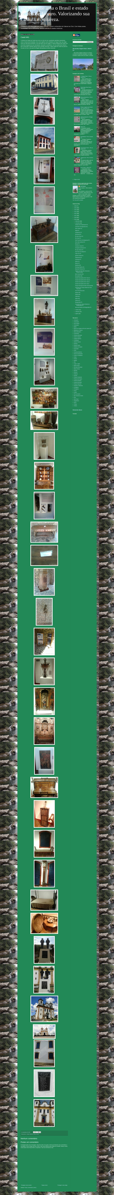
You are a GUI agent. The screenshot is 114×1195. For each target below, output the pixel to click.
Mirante (75, 370)
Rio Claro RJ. (78, 238)
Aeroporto (76, 320)
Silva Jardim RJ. (78, 228)
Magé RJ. (77, 230)
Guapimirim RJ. (78, 232)
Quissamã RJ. (78, 234)
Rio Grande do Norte (78, 395)
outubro (77, 309)
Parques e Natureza (78, 385)
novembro (77, 223)
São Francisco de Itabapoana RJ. (82, 240)
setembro (77, 311)
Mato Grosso (77, 365)
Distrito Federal (77, 342)
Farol (75, 350)
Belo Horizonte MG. (79, 274)
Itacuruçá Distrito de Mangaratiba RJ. (83, 307)
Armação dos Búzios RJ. (80, 247)
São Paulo (76, 399)
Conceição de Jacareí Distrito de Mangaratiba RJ (82, 305)
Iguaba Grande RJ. (79, 255)
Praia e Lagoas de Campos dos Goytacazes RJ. (87, 108)
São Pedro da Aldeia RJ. (80, 251)
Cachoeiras (76, 333)
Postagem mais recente (26, 1185)
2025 (75, 207)
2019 (75, 219)
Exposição (76, 348)
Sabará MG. (77, 294)
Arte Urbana (76, 323)
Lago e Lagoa (77, 363)
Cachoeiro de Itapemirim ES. (81, 226)
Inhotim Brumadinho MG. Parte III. (82, 279)
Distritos (76, 343)
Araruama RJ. (78, 259)
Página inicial (44, 1185)
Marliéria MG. (78, 265)
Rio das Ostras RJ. (79, 249)
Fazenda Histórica (78, 352)
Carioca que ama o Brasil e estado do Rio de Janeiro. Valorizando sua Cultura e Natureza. (55, 13)
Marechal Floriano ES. (80, 269)
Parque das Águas (78, 379)
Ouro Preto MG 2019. (80, 290)
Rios (75, 397)
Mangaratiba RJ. (78, 302)
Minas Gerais (36, 1134)
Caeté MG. (77, 296)
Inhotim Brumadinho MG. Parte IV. (82, 278)
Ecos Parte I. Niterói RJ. (86, 167)
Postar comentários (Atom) (30, 1187)
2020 (75, 217)
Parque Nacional (77, 384)
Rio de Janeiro (77, 394)
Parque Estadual (77, 380)
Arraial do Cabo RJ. (79, 246)
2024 (75, 209)
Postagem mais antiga (62, 1185)
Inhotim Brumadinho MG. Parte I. (82, 283)
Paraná (75, 375)
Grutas (75, 358)
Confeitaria (76, 340)
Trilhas (75, 404)
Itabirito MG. (77, 292)
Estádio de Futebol (78, 347)
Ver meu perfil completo (78, 200)
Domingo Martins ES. (79, 267)
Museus (75, 372)
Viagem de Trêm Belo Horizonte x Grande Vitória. (82, 271)
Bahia (75, 326)
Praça (75, 390)
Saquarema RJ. (78, 257)
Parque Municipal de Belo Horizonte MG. (84, 285)
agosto (77, 313)
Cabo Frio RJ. (78, 253)
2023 (75, 211)
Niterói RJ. (77, 261)
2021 (75, 215)
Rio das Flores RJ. (79, 236)
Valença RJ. (77, 300)
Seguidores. (76, 400)
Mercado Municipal (78, 367)
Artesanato (76, 325)
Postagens (76, 387)
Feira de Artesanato (78, 353)
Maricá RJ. (83, 126)
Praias (75, 392)
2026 (75, 206)
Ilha (75, 362)
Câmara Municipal (78, 335)
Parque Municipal (78, 382)
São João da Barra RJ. (80, 242)
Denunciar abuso (77, 410)
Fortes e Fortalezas (78, 355)
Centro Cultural (77, 336)
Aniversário (76, 321)
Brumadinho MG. (79, 276)
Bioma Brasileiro (77, 331)
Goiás (75, 357)
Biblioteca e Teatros (78, 330)
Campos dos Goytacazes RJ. (81, 224)
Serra (75, 402)
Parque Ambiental (78, 377)
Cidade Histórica (30, 1134)
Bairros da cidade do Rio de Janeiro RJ (82, 328)
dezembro (77, 221)
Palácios (76, 373)
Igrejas (75, 360)
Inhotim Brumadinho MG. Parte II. (82, 281)
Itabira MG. (77, 298)
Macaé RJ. (77, 244)
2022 (75, 213)
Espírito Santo (77, 345)
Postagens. (76, 389)
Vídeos (75, 405)
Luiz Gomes (83, 186)
